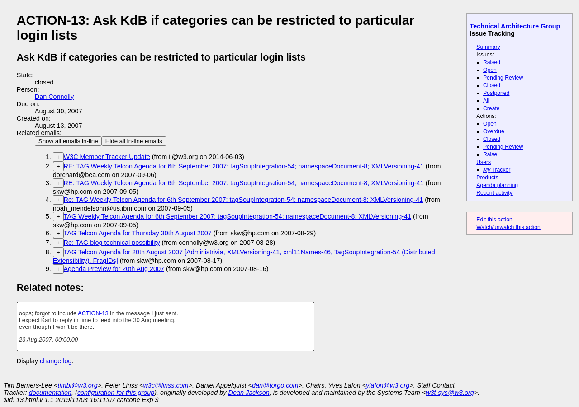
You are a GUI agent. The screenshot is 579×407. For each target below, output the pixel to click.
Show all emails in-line (68, 141)
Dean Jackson (249, 392)
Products (487, 177)
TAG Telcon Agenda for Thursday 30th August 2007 (138, 233)
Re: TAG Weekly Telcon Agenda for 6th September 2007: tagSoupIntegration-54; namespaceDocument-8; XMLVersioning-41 (243, 199)
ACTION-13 (93, 313)
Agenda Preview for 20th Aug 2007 (114, 268)
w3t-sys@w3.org (450, 392)
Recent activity (494, 193)
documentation (50, 392)
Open (490, 70)
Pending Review (503, 78)
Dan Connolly (54, 96)
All (486, 101)
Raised (491, 62)
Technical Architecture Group (515, 26)
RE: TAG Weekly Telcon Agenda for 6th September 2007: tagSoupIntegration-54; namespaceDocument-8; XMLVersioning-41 (244, 166)
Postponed (496, 93)
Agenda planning (497, 185)
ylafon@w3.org (387, 385)
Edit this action (494, 219)
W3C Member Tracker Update (107, 156)
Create (491, 108)
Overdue (493, 131)
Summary (488, 47)
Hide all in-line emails (133, 141)
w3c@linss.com (165, 385)
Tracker (497, 170)
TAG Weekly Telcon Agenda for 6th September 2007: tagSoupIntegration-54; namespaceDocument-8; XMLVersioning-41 (238, 216)
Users (483, 162)
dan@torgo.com (275, 385)
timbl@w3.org (77, 385)
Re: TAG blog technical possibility (112, 242)
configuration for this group (115, 392)
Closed (491, 85)
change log (55, 361)
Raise (490, 154)
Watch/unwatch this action (508, 227)
